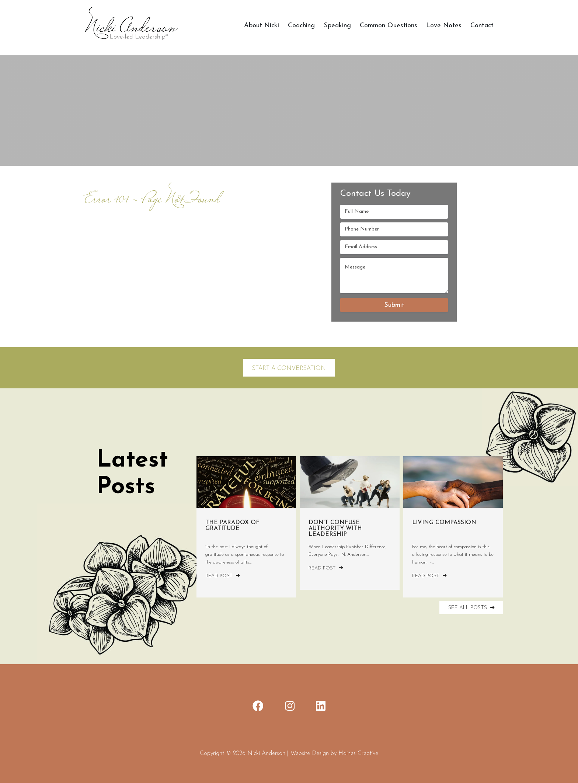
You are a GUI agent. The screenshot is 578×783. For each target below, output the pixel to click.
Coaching (301, 25)
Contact (482, 25)
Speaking (337, 25)
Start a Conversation (289, 368)
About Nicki (261, 25)
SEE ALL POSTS (472, 607)
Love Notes (444, 25)
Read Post (222, 576)
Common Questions (388, 25)
